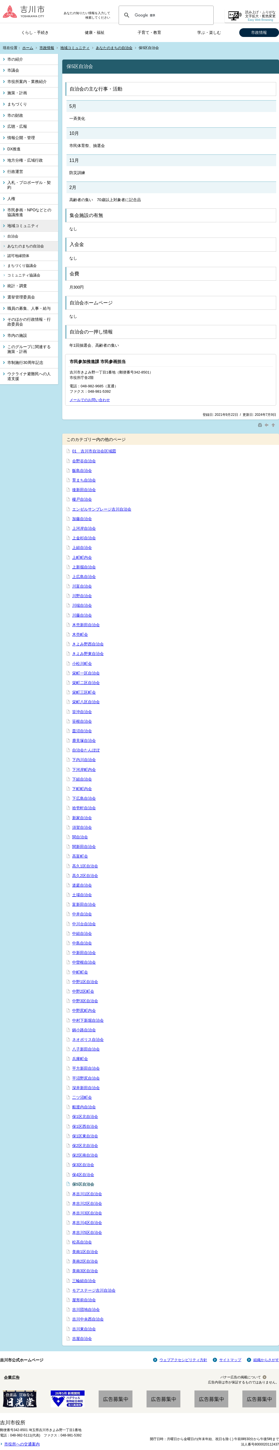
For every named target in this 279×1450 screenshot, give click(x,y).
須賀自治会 (82, 827)
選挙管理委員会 (21, 297)
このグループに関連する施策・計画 (29, 349)
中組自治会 (82, 933)
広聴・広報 (17, 126)
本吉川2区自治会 (87, 1203)
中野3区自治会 (85, 1001)
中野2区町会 (83, 991)
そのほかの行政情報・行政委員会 (29, 321)
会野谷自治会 (84, 461)
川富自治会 (82, 586)
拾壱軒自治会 (84, 808)
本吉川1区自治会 (87, 1194)
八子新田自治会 (86, 1049)
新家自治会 (82, 818)
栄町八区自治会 (86, 702)
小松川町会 (82, 663)
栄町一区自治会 (86, 673)
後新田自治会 (84, 489)
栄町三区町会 (84, 692)
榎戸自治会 (82, 499)
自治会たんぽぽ (86, 750)
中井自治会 (82, 914)
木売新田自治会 (86, 625)
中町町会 (80, 972)
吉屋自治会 (82, 1338)
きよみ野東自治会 (88, 653)
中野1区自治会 (85, 981)
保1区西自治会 (85, 1126)
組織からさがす (266, 1360)
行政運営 (15, 171)
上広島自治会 (84, 576)
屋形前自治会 (84, 1300)
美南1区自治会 (85, 1251)
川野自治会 (82, 596)
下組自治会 (82, 779)
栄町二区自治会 (86, 682)
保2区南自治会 (85, 1155)
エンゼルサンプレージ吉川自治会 (101, 509)
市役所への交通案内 (22, 1444)
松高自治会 (82, 1242)
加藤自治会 (82, 519)
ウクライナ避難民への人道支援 (29, 376)
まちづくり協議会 (22, 265)
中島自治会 (82, 943)
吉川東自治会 (84, 1329)
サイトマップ (230, 1360)
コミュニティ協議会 (23, 275)
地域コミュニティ (75, 48)
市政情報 (259, 32)
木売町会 (80, 634)
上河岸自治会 (84, 528)
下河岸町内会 (84, 769)
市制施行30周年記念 (25, 362)
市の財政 (15, 115)
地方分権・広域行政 (25, 160)
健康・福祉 (95, 32)
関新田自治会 (84, 846)
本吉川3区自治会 (87, 1213)
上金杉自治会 (84, 538)
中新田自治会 (84, 952)
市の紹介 (15, 59)
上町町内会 (82, 557)
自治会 (12, 236)
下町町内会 (82, 788)
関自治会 (80, 837)
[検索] (165, 15)
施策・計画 (17, 93)
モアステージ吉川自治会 (94, 1290)
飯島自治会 (82, 470)
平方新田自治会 (86, 1068)
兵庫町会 (80, 1058)
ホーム (27, 48)
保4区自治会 (83, 1174)
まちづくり (17, 104)
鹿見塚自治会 (84, 740)
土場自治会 (82, 895)
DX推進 (14, 149)
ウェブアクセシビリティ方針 (183, 1360)
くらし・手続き (35, 32)
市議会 (13, 70)
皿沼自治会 (82, 731)
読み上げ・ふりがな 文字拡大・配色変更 (260, 16)
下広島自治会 (84, 798)
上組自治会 (82, 547)
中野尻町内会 (84, 1010)
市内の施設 (17, 335)
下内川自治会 (84, 759)
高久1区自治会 (85, 866)
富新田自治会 (84, 904)
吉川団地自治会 (86, 1309)
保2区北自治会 (85, 1145)
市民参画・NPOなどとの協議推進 (29, 212)
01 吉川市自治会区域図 (94, 451)
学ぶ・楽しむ (209, 32)
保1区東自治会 (85, 1136)
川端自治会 (82, 605)
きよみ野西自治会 (88, 644)
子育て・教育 (149, 32)
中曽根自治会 (84, 962)
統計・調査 (17, 286)
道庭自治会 (82, 885)
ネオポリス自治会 (88, 1039)
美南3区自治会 (85, 1271)
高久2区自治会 (85, 875)
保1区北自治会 (85, 1116)
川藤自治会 (82, 615)
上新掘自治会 (84, 567)
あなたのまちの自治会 (114, 48)
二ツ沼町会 (82, 1097)
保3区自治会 (83, 1165)
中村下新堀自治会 (88, 1020)
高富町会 (80, 856)
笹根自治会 (82, 721)
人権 (11, 198)
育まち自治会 (84, 480)
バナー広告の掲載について (240, 1377)
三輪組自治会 (84, 1280)
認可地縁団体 (18, 256)
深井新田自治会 (86, 1088)
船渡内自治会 (84, 1107)
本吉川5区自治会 (87, 1232)
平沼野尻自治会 (86, 1078)
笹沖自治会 (82, 711)
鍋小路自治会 (84, 1030)
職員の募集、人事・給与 (29, 308)
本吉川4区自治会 (87, 1222)
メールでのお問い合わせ (90, 400)
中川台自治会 (84, 924)
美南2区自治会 (85, 1261)
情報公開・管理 (21, 137)
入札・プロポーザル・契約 (29, 185)
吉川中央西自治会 (88, 1319)
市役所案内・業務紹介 (27, 81)
